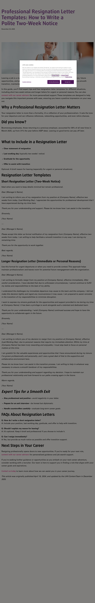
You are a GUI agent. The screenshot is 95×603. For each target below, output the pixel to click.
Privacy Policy (65, 75)
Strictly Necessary (54, 82)
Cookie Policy (55, 75)
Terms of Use (68, 77)
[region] (48, 73)
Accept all (67, 82)
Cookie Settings (26, 82)
